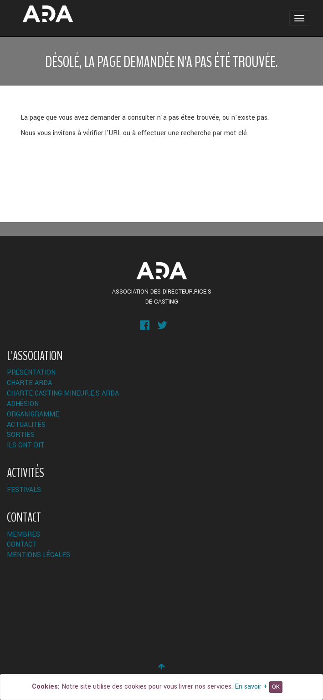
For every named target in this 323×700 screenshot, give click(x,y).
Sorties (21, 435)
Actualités (26, 425)
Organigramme (33, 414)
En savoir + (251, 686)
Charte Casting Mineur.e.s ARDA (63, 393)
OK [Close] (276, 687)
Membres (23, 534)
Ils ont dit (26, 445)
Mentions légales (38, 555)
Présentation (31, 372)
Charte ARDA (29, 383)
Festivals (24, 490)
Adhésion (23, 404)
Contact (22, 544)
